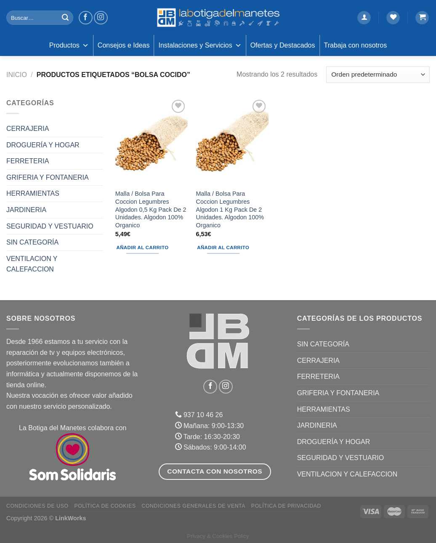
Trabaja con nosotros (355, 45)
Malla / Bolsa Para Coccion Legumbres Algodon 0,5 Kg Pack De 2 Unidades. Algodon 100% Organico (150, 209)
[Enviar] (65, 18)
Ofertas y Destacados (282, 45)
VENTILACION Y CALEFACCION (31, 264)
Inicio (16, 74)
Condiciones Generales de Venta (194, 506)
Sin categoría (32, 242)
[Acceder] (364, 18)
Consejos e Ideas (124, 45)
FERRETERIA (27, 161)
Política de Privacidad (286, 506)
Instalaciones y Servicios (199, 45)
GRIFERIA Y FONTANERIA (47, 177)
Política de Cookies (105, 506)
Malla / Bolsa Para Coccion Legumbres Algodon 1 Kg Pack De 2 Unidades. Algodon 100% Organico (230, 209)
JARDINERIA (26, 209)
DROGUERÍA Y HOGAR (43, 145)
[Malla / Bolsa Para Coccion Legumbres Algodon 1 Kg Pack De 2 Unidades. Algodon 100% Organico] (232, 141)
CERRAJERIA (27, 128)
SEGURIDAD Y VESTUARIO (49, 226)
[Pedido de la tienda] (378, 75)
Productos (69, 45)
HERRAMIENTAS (32, 193)
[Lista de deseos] (393, 18)
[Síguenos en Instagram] (101, 18)
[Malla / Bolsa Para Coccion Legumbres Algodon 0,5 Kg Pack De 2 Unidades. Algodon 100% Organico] (151, 141)
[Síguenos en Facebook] (86, 18)
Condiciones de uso (37, 506)
